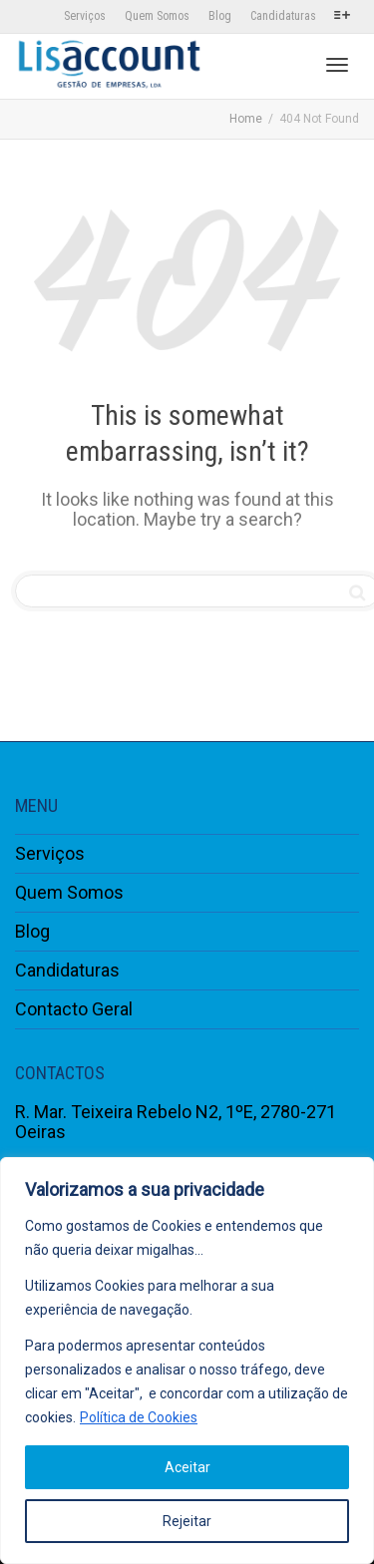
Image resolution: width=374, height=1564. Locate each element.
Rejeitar (187, 1521)
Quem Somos (157, 16)
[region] (187, 1360)
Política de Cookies (138, 1417)
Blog (219, 16)
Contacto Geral (74, 1008)
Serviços (85, 16)
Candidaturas (283, 16)
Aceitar (187, 1467)
